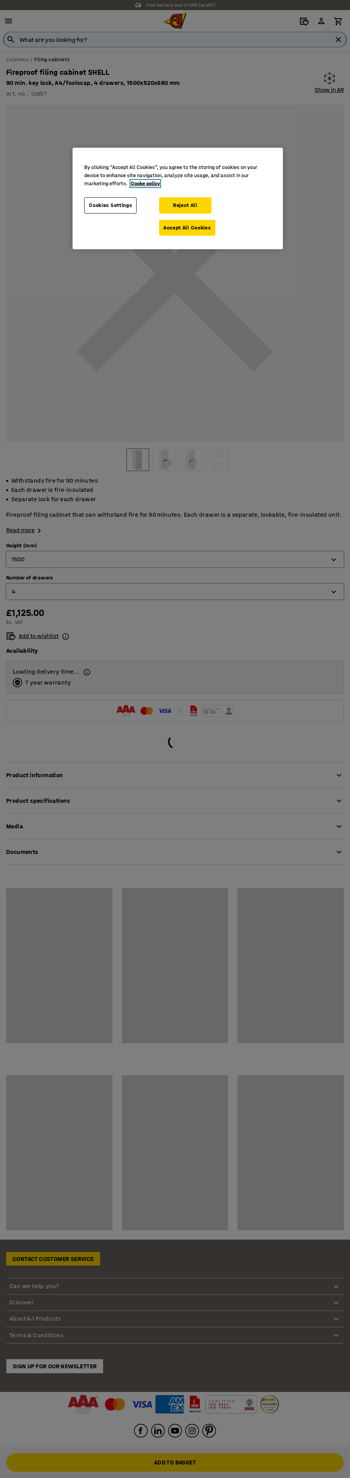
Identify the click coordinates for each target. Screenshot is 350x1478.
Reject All (185, 205)
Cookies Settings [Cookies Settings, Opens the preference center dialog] (110, 205)
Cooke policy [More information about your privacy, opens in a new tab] (145, 183)
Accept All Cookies (187, 227)
